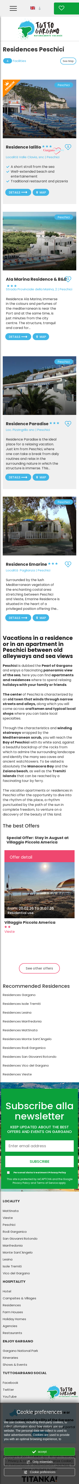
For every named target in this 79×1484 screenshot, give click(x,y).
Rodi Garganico (15, 1231)
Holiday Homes (14, 1319)
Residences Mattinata (20, 1030)
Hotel (7, 1291)
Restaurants (12, 1333)
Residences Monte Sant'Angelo (27, 1039)
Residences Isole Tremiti (22, 1003)
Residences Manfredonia (22, 1021)
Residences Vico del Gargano (26, 1065)
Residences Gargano (19, 995)
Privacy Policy (57, 1172)
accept (39, 1452)
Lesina (7, 1259)
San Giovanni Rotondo (20, 1238)
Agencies (10, 1326)
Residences (12, 1305)
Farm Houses (13, 1312)
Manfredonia (13, 1245)
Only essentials (39, 1462)
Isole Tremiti (12, 1266)
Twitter (8, 1389)
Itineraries (10, 1357)
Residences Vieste (17, 1074)
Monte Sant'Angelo (18, 1252)
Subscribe (40, 1161)
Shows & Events (15, 1364)
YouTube (10, 1396)
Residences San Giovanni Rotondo (29, 1056)
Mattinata (11, 1211)
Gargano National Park (20, 1350)
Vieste (8, 1218)
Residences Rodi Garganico (24, 1048)
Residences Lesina (17, 1012)
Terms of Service (47, 1183)
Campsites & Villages (19, 1298)
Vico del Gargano (16, 1273)
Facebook (10, 1382)
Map (41, 192)
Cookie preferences (39, 1472)
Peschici (9, 1224)
